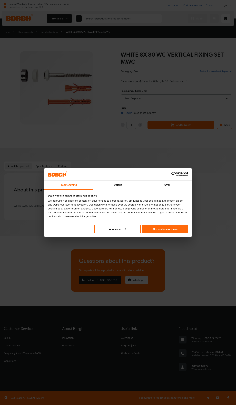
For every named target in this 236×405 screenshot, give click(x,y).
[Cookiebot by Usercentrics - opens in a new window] (173, 174)
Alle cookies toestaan (164, 229)
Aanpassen (117, 229)
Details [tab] (118, 184)
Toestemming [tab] (69, 184)
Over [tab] (167, 184)
